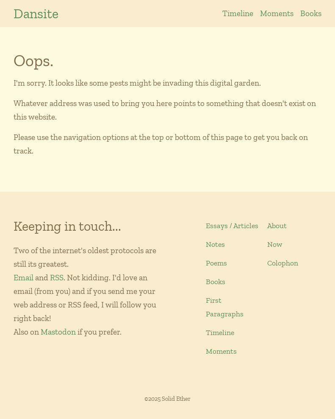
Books (310, 13)
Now (274, 244)
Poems (216, 263)
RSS (57, 277)
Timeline (237, 13)
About (277, 225)
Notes (215, 244)
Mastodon (58, 332)
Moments (276, 13)
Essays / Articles (232, 225)
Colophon (282, 263)
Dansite (36, 13)
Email (23, 277)
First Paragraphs (225, 307)
